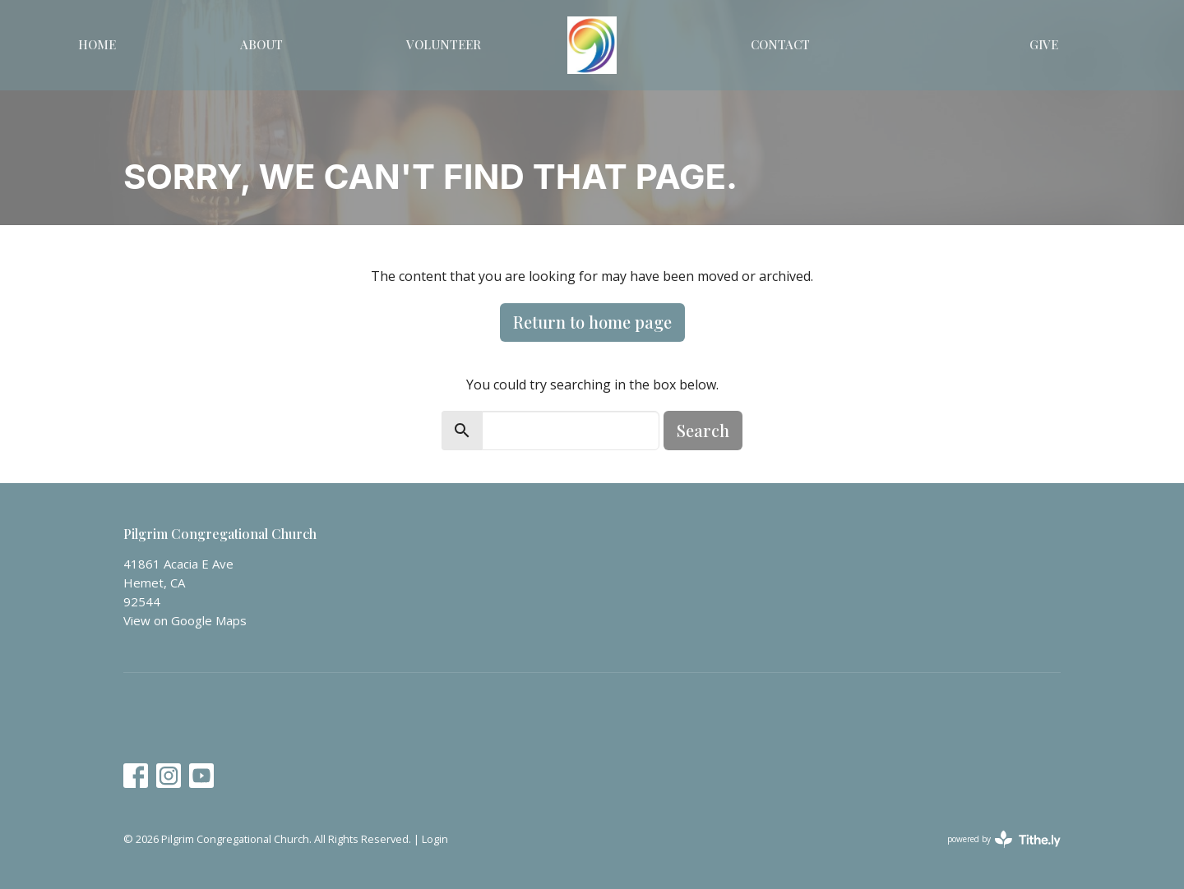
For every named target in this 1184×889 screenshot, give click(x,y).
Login (435, 838)
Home (97, 44)
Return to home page (592, 322)
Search (703, 430)
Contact (780, 44)
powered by (1004, 839)
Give (1043, 44)
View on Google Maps (185, 620)
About (261, 44)
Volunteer (443, 44)
